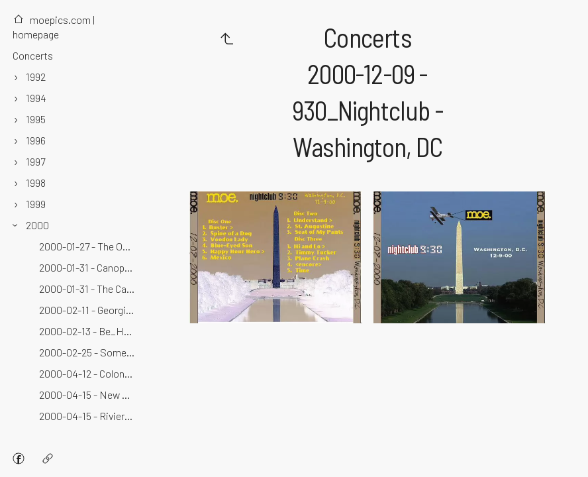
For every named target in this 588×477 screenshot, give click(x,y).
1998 (36, 182)
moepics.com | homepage (54, 26)
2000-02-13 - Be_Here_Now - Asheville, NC (88, 331)
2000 (37, 225)
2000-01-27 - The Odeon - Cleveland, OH (88, 246)
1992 (36, 76)
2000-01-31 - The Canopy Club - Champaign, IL (88, 288)
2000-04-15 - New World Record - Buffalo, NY (88, 394)
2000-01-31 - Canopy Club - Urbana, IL (88, 267)
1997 (35, 161)
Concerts (33, 55)
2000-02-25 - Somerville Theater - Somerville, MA (88, 352)
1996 (36, 140)
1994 (36, 97)
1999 (36, 203)
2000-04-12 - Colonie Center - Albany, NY (88, 373)
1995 (36, 119)
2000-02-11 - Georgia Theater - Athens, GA (88, 309)
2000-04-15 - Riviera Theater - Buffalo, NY (88, 415)
